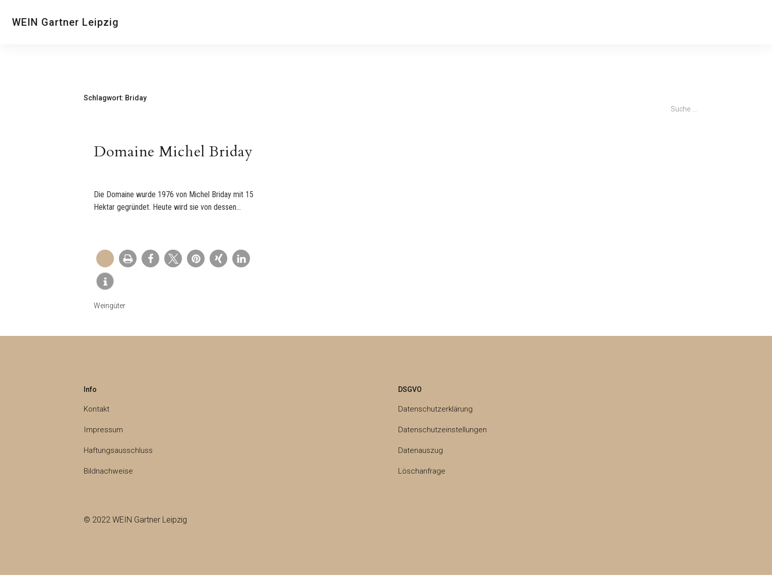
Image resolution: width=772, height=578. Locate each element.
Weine (297, 22)
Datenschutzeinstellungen (442, 432)
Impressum (104, 432)
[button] (128, 261)
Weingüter (422, 22)
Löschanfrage (422, 474)
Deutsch (557, 24)
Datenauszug (421, 453)
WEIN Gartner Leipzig (65, 22)
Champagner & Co (357, 22)
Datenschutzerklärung (436, 412)
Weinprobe (254, 22)
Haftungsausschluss (119, 453)
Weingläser (473, 22)
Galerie (514, 22)
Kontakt (163, 22)
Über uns (206, 22)
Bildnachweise (109, 474)
